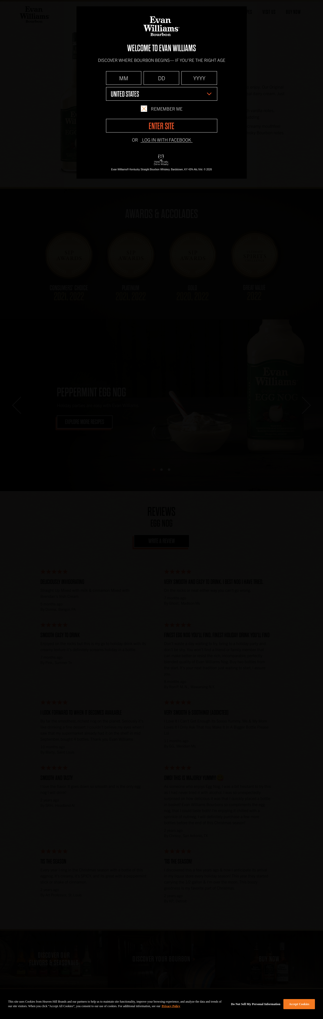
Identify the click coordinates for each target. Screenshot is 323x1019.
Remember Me (161, 108)
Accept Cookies (299, 1004)
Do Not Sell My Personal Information (255, 1004)
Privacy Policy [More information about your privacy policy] (171, 1006)
